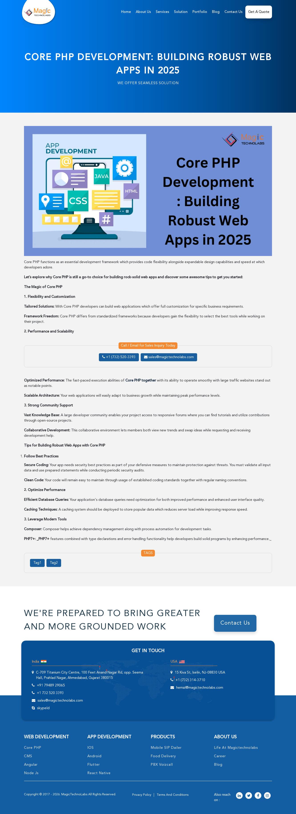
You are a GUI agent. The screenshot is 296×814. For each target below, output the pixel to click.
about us (143, 12)
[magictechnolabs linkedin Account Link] (239, 796)
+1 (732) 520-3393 (119, 357)
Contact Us (233, 12)
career (220, 756)
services (162, 12)
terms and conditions (172, 794)
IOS (90, 748)
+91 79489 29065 (51, 685)
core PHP (32, 748)
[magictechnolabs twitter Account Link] (248, 796)
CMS (28, 756)
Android (94, 756)
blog (218, 765)
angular (31, 765)
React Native (99, 773)
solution (181, 12)
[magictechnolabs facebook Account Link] (258, 796)
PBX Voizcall (162, 765)
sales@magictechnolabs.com (169, 357)
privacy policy (141, 794)
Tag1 (37, 563)
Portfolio (199, 12)
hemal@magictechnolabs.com (199, 688)
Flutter (93, 765)
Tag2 (54, 563)
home (126, 12)
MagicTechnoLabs (74, 794)
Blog (216, 12)
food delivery (163, 756)
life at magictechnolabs (236, 748)
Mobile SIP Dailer (166, 748)
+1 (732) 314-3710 (190, 680)
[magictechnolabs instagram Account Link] (267, 796)
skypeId (43, 708)
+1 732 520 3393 (50, 693)
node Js (31, 773)
